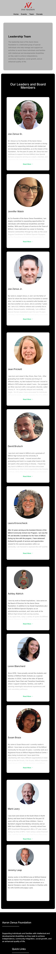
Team (31, 14)
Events (24, 14)
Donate (39, 14)
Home (16, 14)
